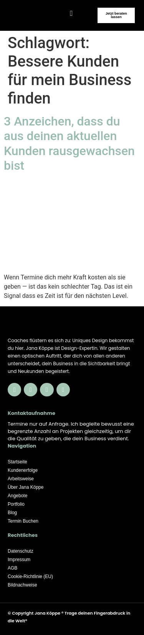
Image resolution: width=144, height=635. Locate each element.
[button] (71, 13)
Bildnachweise (22, 585)
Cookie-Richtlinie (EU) (30, 576)
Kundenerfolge (23, 470)
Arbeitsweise (21, 478)
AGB (12, 568)
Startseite (17, 462)
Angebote (17, 495)
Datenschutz (20, 551)
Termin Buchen (23, 521)
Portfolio (16, 504)
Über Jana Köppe (25, 487)
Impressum (19, 559)
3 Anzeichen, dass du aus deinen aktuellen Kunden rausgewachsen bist (69, 143)
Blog (12, 512)
